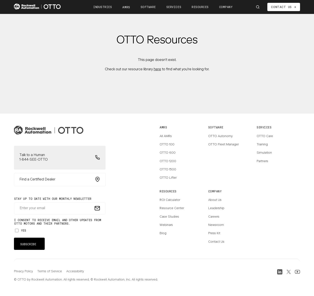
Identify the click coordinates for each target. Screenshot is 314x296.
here (157, 69)
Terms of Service (49, 271)
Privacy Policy (23, 271)
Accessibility (75, 271)
